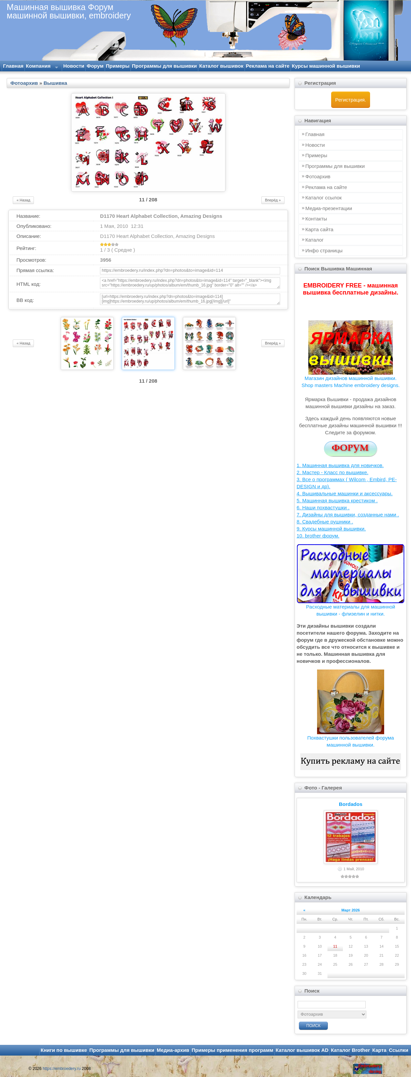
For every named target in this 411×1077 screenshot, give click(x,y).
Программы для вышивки (164, 66)
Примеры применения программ (232, 1050)
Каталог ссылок (323, 197)
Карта (379, 1050)
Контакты (316, 218)
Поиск (313, 1025)
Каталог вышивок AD (302, 1050)
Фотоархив (24, 83)
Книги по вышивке (64, 1050)
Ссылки (398, 1050)
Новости (73, 66)
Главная (13, 66)
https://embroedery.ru (62, 1068)
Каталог (314, 240)
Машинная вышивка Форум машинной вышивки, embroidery (69, 11)
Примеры (118, 66)
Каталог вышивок (221, 66)
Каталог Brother (350, 1050)
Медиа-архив (173, 1050)
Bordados (350, 804)
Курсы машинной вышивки (326, 66)
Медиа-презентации (328, 208)
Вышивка (55, 83)
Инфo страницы (324, 250)
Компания (41, 67)
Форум (95, 66)
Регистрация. (350, 100)
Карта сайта (319, 229)
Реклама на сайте (268, 66)
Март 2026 (351, 910)
